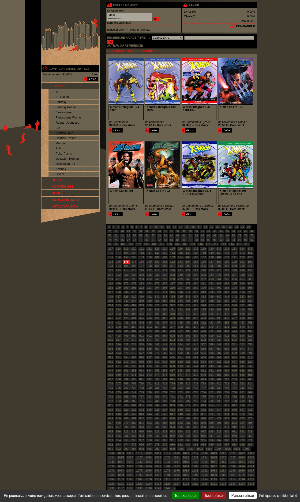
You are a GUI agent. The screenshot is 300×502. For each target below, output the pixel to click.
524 (172, 340)
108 (185, 244)
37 (177, 231)
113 (223, 244)
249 (250, 275)
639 (180, 366)
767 (141, 396)
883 (157, 422)
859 (118, 418)
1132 (223, 483)
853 (219, 414)
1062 (167, 466)
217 (149, 270)
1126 (167, 483)
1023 (251, 453)
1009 (121, 453)
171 (234, 257)
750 (157, 392)
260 (188, 279)
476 (242, 327)
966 (211, 440)
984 (203, 444)
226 (219, 270)
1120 (111, 483)
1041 (121, 462)
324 (242, 292)
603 (195, 357)
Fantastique (63, 112)
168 (211, 257)
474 (226, 327)
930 (226, 431)
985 (211, 444)
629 (250, 361)
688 (118, 379)
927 (203, 431)
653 (141, 370)
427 (157, 318)
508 (195, 335)
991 (110, 448)
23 (236, 227)
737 (203, 388)
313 (157, 292)
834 (219, 409)
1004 (218, 448)
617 (157, 361)
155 (110, 257)
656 (164, 370)
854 (226, 414)
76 (122, 240)
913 (242, 427)
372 (172, 305)
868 (188, 418)
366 (126, 305)
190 (234, 261)
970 (242, 440)
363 (250, 301)
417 (226, 314)
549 (219, 344)
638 (172, 366)
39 (190, 231)
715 (180, 383)
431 (188, 318)
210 (242, 266)
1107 (139, 479)
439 (250, 318)
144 (172, 253)
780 (242, 396)
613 (126, 361)
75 (115, 240)
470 (195, 327)
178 (141, 261)
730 (149, 388)
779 (234, 396)
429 (172, 318)
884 (164, 422)
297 (180, 287)
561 (164, 349)
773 (188, 396)
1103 (251, 475)
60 (171, 235)
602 (188, 357)
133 (234, 248)
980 (172, 444)
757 (211, 392)
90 (208, 240)
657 (172, 370)
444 (141, 322)
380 (234, 305)
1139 (139, 488)
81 (153, 240)
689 (126, 379)
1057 (121, 466)
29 (128, 231)
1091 (139, 475)
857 (250, 414)
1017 (195, 453)
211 (250, 266)
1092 (149, 475)
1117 (232, 479)
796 (219, 401)
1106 (130, 479)
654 (149, 370)
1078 (167, 470)
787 (149, 401)
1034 (204, 457)
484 (157, 331)
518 (126, 340)
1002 (200, 448)
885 (172, 422)
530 (219, 340)
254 (141, 279)
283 (219, 283)
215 (133, 270)
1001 (190, 448)
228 (234, 270)
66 (208, 235)
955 (126, 440)
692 (149, 379)
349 (141, 301)
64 (196, 235)
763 (110, 396)
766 (133, 396)
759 (226, 392)
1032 (186, 457)
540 (149, 344)
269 (110, 283)
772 (180, 396)
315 (172, 292)
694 (164, 379)
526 (188, 340)
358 (211, 301)
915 (110, 431)
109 (192, 244)
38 (183, 231)
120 (133, 248)
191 (242, 261)
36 (171, 231)
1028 (149, 457)
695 (172, 379)
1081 (195, 470)
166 (195, 257)
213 (118, 270)
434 (211, 318)
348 (133, 301)
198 (149, 266)
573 (110, 353)
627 (234, 361)
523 (164, 340)
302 (219, 287)
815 (219, 405)
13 (174, 227)
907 (195, 427)
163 (172, 257)
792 (188, 401)
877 (110, 422)
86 (183, 240)
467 (172, 327)
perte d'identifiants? (119, 22)
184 (188, 261)
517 (118, 340)
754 (188, 392)
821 (118, 409)
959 (157, 440)
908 (203, 427)
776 (211, 396)
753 (180, 392)
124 (164, 248)
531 (226, 340)
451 (195, 322)
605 (211, 357)
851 (203, 414)
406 (141, 314)
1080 (186, 470)
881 (141, 422)
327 (118, 296)
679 (195, 374)
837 (242, 409)
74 (109, 240)
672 (141, 374)
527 (195, 340)
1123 (139, 483)
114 (231, 244)
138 (126, 253)
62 (183, 235)
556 (126, 349)
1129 (195, 483)
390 (164, 309)
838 (250, 409)
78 (134, 240)
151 (226, 253)
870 (203, 418)
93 (227, 240)
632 (126, 366)
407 (149, 314)
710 (141, 383)
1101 (232, 475)
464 (149, 327)
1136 (111, 488)
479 (118, 331)
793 (195, 401)
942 (172, 436)
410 (172, 314)
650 (118, 370)
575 (126, 353)
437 (234, 318)
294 (157, 287)
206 (211, 266)
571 (242, 349)
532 (234, 340)
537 (126, 344)
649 (110, 370)
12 (168, 227)
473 (219, 327)
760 (234, 392)
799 (242, 401)
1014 (167, 453)
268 (250, 279)
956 (133, 440)
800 (250, 401)
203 (188, 266)
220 (172, 270)
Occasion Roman (67, 158)
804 (133, 405)
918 (133, 431)
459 (110, 327)
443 (133, 322)
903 (164, 427)
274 (149, 283)
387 (141, 309)
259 (180, 279)
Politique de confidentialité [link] (278, 496)
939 (149, 436)
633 (133, 366)
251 (118, 279)
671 (133, 374)
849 (188, 414)
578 (149, 353)
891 (219, 422)
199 (157, 266)
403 (118, 314)
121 (141, 248)
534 (250, 340)
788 (157, 401)
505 (172, 335)
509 (203, 335)
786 (141, 401)
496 (250, 331)
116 (246, 244)
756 (203, 392)
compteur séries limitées (69, 68)
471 (203, 327)
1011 (139, 453)
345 (110, 301)
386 (133, 309)
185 (195, 261)
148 (203, 253)
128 (195, 248)
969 (234, 440)
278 (180, 283)
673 (149, 374)
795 (211, 401)
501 (141, 335)
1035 (214, 457)
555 (118, 349)
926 (195, 431)
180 (157, 261)
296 (172, 287)
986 (219, 444)
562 (172, 349)
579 (157, 353)
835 (226, 409)
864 (157, 418)
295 (164, 287)
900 (141, 427)
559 (149, 349)
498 (118, 335)
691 (141, 379)
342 (234, 296)
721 (226, 383)
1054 (242, 462)
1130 (204, 483)
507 (188, 335)
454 (219, 322)
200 (164, 266)
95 (239, 240)
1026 (130, 457)
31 (140, 231)
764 (118, 396)
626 (226, 361)
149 (211, 253)
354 (180, 301)
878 (118, 422)
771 (172, 396)
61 (177, 235)
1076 (149, 470)
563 (180, 349)
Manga (60, 143)
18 (205, 227)
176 (126, 261)
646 (234, 366)
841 (126, 414)
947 (211, 436)
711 (149, 383)
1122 (130, 483)
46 (233, 231)
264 (219, 279)
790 (172, 401)
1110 (167, 479)
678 (188, 374)
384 (118, 309)
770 (164, 396)
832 (203, 409)
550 (226, 344)
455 (226, 322)
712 (157, 383)
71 (239, 235)
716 (188, 383)
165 (188, 257)
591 (250, 353)
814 (211, 405)
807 (157, 405)
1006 (237, 448)
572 (250, 349)
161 (157, 257)
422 (118, 318)
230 (250, 270)
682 (219, 374)
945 (195, 436)
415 (211, 314)
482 (141, 331)
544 (180, 344)
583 (188, 353)
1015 (176, 453)
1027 (139, 457)
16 (193, 227)
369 (149, 305)
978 (157, 444)
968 (226, 440)
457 (242, 322)
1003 (209, 448)
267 (242, 279)
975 (133, 444)
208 (226, 266)
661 (203, 370)
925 (188, 431)
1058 (130, 466)
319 (203, 292)
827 (164, 409)
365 (118, 305)
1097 (195, 475)
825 (149, 409)
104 (154, 244)
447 (164, 322)
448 (172, 322)
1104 (111, 479)
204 (195, 266)
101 (130, 244)
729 (141, 388)
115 (239, 244)
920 (149, 431)
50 (109, 235)
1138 (130, 488)
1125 (158, 483)
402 (110, 314)
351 (157, 301)
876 (250, 418)
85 (177, 240)
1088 (111, 475)
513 (234, 335)
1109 (158, 479)
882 (149, 422)
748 (141, 392)
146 (188, 253)
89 (202, 240)
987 (226, 444)
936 (126, 436)
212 (110, 270)
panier (194, 5)
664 (226, 370)
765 (126, 396)
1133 (232, 483)
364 (110, 305)
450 (188, 322)
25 (248, 227)
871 (211, 418)
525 (180, 340)
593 (118, 357)
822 (126, 409)
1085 (232, 470)
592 (110, 357)
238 (164, 275)
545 (188, 344)
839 (110, 414)
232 (118, 275)
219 (164, 270)
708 (126, 383)
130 (211, 248)
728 (133, 388)
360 (226, 301)
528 (203, 340)
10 (156, 227)
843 (141, 414)
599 (164, 357)
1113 (195, 479)
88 (196, 240)
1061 (158, 466)
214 (126, 270)
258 (172, 279)
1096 (186, 475)
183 (180, 261)
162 (164, 257)
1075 (139, 470)
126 (180, 248)
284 (226, 283)
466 (164, 327)
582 (180, 353)
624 (211, 361)
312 (149, 292)
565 (195, 349)
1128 (186, 483)
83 (165, 240)
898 (126, 427)
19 (211, 227)
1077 (158, 470)
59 (165, 235)
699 (203, 379)
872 (219, 418)
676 (172, 374)
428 (164, 318)
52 (122, 235)
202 (180, 266)
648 (250, 366)
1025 (121, 457)
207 (219, 266)
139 (133, 253)
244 (211, 275)
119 (126, 248)
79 (140, 240)
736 (195, 388)
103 (146, 244)
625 (219, 361)
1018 (204, 453)
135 (250, 248)
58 (159, 235)
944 (188, 436)
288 (110, 287)
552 (242, 344)
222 (188, 270)
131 (219, 248)
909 (211, 427)
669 (118, 374)
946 (203, 436)
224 (203, 270)
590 (242, 353)
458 (250, 322)
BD (58, 127)
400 (242, 309)
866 (172, 418)
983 (195, 444)
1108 (149, 479)
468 (180, 327)
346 (118, 301)
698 (195, 379)
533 (242, 340)
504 (164, 335)
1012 (149, 453)
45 (227, 231)
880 (133, 422)
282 (211, 283)
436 (226, 318)
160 (149, 257)
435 (219, 318)
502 (149, 335)
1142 (167, 488)
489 (195, 331)
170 (226, 257)
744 (110, 392)
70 (233, 235)
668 (110, 374)
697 (188, 379)
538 (133, 344)
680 (203, 374)
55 (140, 235)
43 (214, 231)
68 (220, 235)
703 (234, 379)
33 (153, 231)
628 (242, 361)
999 (172, 448)
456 (234, 322)
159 (141, 257)
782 (110, 401)
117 (110, 248)
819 (250, 405)
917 (126, 431)
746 (126, 392)
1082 (204, 470)
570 (234, 349)
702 (226, 379)
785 (133, 401)
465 (157, 327)
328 (126, 296)
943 (180, 436)
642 (203, 366)
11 (162, 227)
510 (211, 335)
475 (234, 327)
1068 (223, 466)
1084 (223, 470)
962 (180, 440)
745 (118, 392)
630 (110, 366)
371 (164, 305)
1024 (111, 457)
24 (242, 227)
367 (133, 305)
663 (219, 370)
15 (186, 227)
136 (110, 253)
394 (195, 309)
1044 (149, 462)
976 (141, 444)
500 (133, 335)
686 (250, 374)
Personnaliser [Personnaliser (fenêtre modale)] (242, 496)
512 (226, 335)
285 (234, 283)
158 (133, 257)
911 (226, 427)
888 (195, 422)
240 (180, 275)
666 (242, 370)
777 (219, 396)
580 (164, 353)
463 (141, 327)
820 (110, 409)
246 (226, 275)
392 (180, 309)
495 (242, 331)
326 (110, 296)
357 (203, 301)
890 (211, 422)
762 (250, 392)
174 (110, 261)
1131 (214, 483)
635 (149, 366)
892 (226, 422)
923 (172, 431)
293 (149, 287)
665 (234, 370)
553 (250, 344)
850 (195, 414)
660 (195, 370)
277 (172, 283)
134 (242, 248)
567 (211, 349)
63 (190, 235)
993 (126, 448)
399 (234, 309)
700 (211, 379)
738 (211, 388)
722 (234, 383)
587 (219, 353)
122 (149, 248)
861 (133, 418)
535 (110, 344)
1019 (214, 453)
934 (110, 436)
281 (203, 283)
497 (110, 335)
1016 (186, 453)
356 (195, 301)
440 (110, 322)
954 (118, 440)
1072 (111, 470)
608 (234, 357)
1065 (195, 466)
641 (195, 366)
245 (219, 275)
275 (157, 283)
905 (180, 427)
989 (242, 444)
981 (180, 444)
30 (134, 231)
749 (149, 392)
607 (226, 357)
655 (157, 370)
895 (250, 422)
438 (242, 318)
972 (110, 444)
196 (133, 266)
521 (149, 340)
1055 (251, 462)
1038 (242, 457)
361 (234, 301)
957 (141, 440)
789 (164, 401)
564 (188, 349)
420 (250, 314)
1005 (228, 448)
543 (172, 344)
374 (188, 305)
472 (211, 327)
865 (164, 418)
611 (110, 361)
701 (219, 379)
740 (226, 388)
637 (164, 366)
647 (242, 366)
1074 (130, 470)
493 (226, 331)
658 (180, 370)
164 (180, 257)
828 (172, 409)
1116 (223, 479)
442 (126, 322)
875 (242, 418)
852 (211, 414)
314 (164, 292)
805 (141, 405)
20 (217, 227)
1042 (130, 462)
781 (250, 396)
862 (141, 418)
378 (219, 305)
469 (188, 327)
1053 (232, 462)
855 (234, 414)
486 (172, 331)
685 (242, 374)
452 (203, 322)
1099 (214, 475)
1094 (167, 475)
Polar (59, 148)
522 (157, 340)
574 (118, 353)
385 (126, 309)
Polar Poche (64, 153)
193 (110, 266)
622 (195, 361)
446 (157, 322)
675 (164, 374)
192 (250, 261)
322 (226, 292)
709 (133, 383)
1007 (246, 448)
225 (211, 270)
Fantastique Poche (68, 117)
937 (133, 436)
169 (219, 257)
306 (250, 287)
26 (109, 231)
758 (219, 392)
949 (226, 436)
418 (234, 314)
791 (180, 401)
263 (211, 279)
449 (180, 322)
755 (195, 392)
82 (159, 240)
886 (180, 422)
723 (242, 383)
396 (211, 309)
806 (149, 405)
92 (220, 240)
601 (180, 357)
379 (226, 305)
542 (164, 344)
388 (149, 309)
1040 (111, 462)
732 (164, 388)
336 (188, 296)
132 (226, 248)
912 (234, 427)
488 (188, 331)
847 (172, 414)
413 (195, 314)
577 (141, 353)
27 (115, 231)
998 (164, 448)
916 (118, 431)
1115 (214, 479)
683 (226, 374)
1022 (242, 453)
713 (164, 383)
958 (149, 440)
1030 (167, 457)
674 (157, 374)
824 (141, 409)
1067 (214, 466)
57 (153, 235)
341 (226, 296)
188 (219, 261)
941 (164, 436)
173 (250, 257)
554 (110, 349)
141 (149, 253)
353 (172, 301)
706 (110, 383)
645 (226, 366)
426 (149, 318)
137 (118, 253)
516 (110, 340)
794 (203, 401)
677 (180, 374)
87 (190, 240)
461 (126, 327)
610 (250, 357)
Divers (60, 174)
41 (202, 231)
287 (250, 283)
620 (180, 361)
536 (118, 344)
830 (188, 409)
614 (133, 361)
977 (149, 444)
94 (233, 240)
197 (141, 266)
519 (133, 340)
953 (110, 440)
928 (211, 431)
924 (180, 431)
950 (234, 436)
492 (219, 331)
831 (195, 409)
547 (203, 344)
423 (126, 318)
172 (242, 257)
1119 (251, 479)
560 (157, 349)
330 (141, 296)
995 (141, 448)
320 (211, 292)
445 (149, 322)
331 (149, 296)
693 (157, 379)
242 (195, 275)
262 (203, 279)
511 (219, 335)
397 (219, 309)
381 (242, 305)
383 (110, 309)
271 (126, 283)
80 (146, 240)
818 (242, 405)
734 (180, 388)
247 (234, 275)
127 (188, 248)
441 (118, 322)
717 (195, 383)
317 (188, 292)
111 (208, 244)
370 (157, 305)
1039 (251, 457)
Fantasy (61, 102)
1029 (158, 457)
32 (146, 231)
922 (164, 431)
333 (164, 296)
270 (118, 283)
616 (149, 361)
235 (141, 275)
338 (203, 296)
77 (128, 240)
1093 (158, 475)
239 (172, 275)
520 (141, 340)
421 (110, 318)
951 (242, 436)
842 (133, 414)
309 (126, 292)
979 (164, 444)
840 (118, 414)
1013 (158, 453)
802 (118, 405)
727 (126, 388)
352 (164, 301)
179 (149, 261)
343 (242, 296)
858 (110, 418)
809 (172, 405)
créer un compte (140, 29)
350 (149, 301)
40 (196, 231)
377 (211, 305)
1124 (149, 483)
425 (141, 318)
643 (211, 366)
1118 (242, 479)
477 (250, 327)
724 (250, 383)
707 (118, 383)
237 (157, 275)
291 (133, 287)
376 (203, 305)
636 (157, 366)
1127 (176, 483)
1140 (149, 488)
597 (149, 357)
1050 (204, 462)
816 (226, 405)
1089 (121, 475)
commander (245, 26)
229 (242, 270)
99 (115, 244)
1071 (251, 466)
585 (203, 353)
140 (141, 253)
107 (177, 244)
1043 (139, 462)
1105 (121, 479)
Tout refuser (214, 496)
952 (250, 436)
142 (157, 253)
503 (157, 335)
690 (133, 379)
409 (164, 314)
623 (203, 361)
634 (141, 366)
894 (242, 422)
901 (149, 427)
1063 (176, 466)
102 (138, 244)
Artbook (61, 169)
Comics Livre (64, 133)
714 (172, 383)
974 (126, 444)
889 (203, 422)
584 (195, 353)
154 (250, 253)
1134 (242, 483)
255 (149, 279)
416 (219, 314)
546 (195, 344)
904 (172, 427)
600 (172, 357)
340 (219, 296)
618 (164, 361)
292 (141, 287)
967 (219, 440)
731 (157, 388)
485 (164, 331)
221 (180, 270)
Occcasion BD (65, 164)
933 (250, 431)
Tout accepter (185, 496)
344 (250, 296)
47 (239, 231)
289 (118, 287)
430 (180, 318)
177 (133, 261)
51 (115, 235)
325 (250, 292)
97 (251, 240)
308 (118, 292)
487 (180, 331)
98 (109, 244)
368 (141, 305)
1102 (242, 475)
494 (234, 331)
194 (118, 266)
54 (134, 235)
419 (242, 314)
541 (157, 344)
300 (203, 287)
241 (188, 275)
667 (250, 370)
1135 (251, 483)
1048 (186, 462)
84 (171, 240)
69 (227, 235)
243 (203, 275)
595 (133, 357)
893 (234, 422)
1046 (167, 462)
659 (188, 370)
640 (188, 366)
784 (126, 401)
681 (211, 374)
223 (195, 270)
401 (250, 309)
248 (242, 275)
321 (219, 292)
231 (110, 275)
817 (234, 405)
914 (250, 427)
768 (149, 396)
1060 (149, 466)
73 (251, 235)
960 (164, 440)
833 (211, 409)
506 (180, 335)
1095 (176, 475)
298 (188, 287)
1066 (204, 466)
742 (242, 388)
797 (226, 401)
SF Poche (62, 97)
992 (118, 448)
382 (250, 305)
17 (199, 227)
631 (118, 366)
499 (126, 335)
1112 (186, 479)
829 (180, 409)
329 (133, 296)
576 (133, 353)
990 (250, 444)
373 (180, 305)
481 (133, 331)
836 (234, 409)
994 (133, 448)
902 (157, 427)
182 (172, 261)
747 (133, 392)
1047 (176, 462)
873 (226, 418)
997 (157, 448)
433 (203, 318)
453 (211, 322)
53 (128, 235)
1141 (158, 488)
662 (211, 370)
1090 (130, 475)
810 (180, 405)
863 (149, 418)
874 (234, 418)
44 (220, 231)
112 (216, 244)
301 (211, 287)
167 (203, 257)
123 (157, 248)
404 (126, 314)
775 (203, 396)
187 (211, 261)
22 (230, 227)
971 (250, 440)
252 (126, 279)
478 (110, 331)
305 (242, 287)
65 (202, 235)
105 (161, 244)
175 (118, 261)
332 (157, 296)
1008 (111, 453)
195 (126, 266)
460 (118, 327)
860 (126, 418)
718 (203, 383)
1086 (242, 470)
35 (165, 231)
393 (188, 309)
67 (214, 235)
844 (149, 414)
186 (203, 261)
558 (141, 349)
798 (234, 401)
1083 (214, 470)
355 (188, 301)
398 (226, 309)
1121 (121, 483)
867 (180, 418)
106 (169, 244)
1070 (242, 466)
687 (110, 379)
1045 (158, 462)
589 (234, 353)
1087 (251, 470)
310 (133, 292)
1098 (204, 475)
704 (242, 379)
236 (149, 275)
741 (234, 388)
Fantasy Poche (66, 107)
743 (250, 388)
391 (172, 309)
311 (141, 292)
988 (234, 444)
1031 (176, 457)
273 (141, 283)
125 (172, 248)
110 (200, 244)
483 (149, 331)
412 (188, 314)
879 (126, 422)
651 (126, 370)
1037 (232, 457)
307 (110, 292)
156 (118, 257)
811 (188, 405)
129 (203, 248)
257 (164, 279)
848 (180, 414)
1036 (223, 457)
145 (180, 253)
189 (226, 261)
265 (226, 279)
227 (226, 270)
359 (219, 301)
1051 (214, 462)
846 (164, 414)
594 (126, 357)
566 (203, 349)
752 (172, 392)
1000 (181, 448)
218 (157, 270)
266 (234, 279)
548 (211, 344)
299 (195, 287)
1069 (232, 466)
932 (242, 431)
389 (157, 309)
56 (146, 235)
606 (219, 357)
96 (245, 240)
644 (219, 366)
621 (188, 361)
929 (219, 431)
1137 (121, 488)
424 (133, 318)
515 (250, 335)
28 (122, 231)
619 (172, 361)
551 (234, 344)
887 (188, 422)
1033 (195, 457)
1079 (176, 470)
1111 (176, 479)
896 (110, 427)
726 (118, 388)
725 (110, 388)
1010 (130, 453)
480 (126, 331)
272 (133, 283)
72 (245, 235)
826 (157, 409)
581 (172, 353)
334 (172, 296)
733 (172, 388)
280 (195, 283)
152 (234, 253)
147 (195, 253)
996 (149, 448)
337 (195, 296)
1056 (111, 466)
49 (251, 231)
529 (211, 340)
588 (226, 353)
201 (172, 266)
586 (211, 353)
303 (226, 287)
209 (234, 266)
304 (234, 287)
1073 (121, 470)
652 (133, 370)
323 (234, 292)
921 (157, 431)
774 (195, 396)
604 (203, 357)
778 (226, 396)
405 (133, 314)
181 (164, 261)
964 (195, 440)
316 (180, 292)
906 (188, 427)
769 (157, 396)
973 (118, 444)
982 (188, 444)
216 (141, 270)
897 (118, 427)
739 (219, 388)
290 (126, 287)
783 (118, 401)
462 (133, 327)
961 (172, 440)
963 (188, 440)
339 (211, 296)
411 (180, 314)
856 (242, 414)
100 (123, 244)
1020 (223, 453)
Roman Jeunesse (67, 122)
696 (180, 379)
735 (188, 388)
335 (180, 296)
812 (195, 405)
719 (211, 383)
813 (203, 405)
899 (133, 427)
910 (219, 427)
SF (58, 91)
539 (141, 344)
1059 (139, 466)
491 (211, 331)
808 (164, 405)
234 (133, 275)
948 (219, 436)
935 (118, 436)
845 (157, 414)
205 (203, 266)
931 (234, 431)
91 (214, 240)
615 (141, 361)
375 (195, 305)
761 (242, 392)
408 (157, 314)
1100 (223, 475)
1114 (204, 479)
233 (126, 275)
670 (126, 374)
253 (133, 279)
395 (203, 309)
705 (250, 379)
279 (188, 283)
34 (159, 231)
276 (164, 283)
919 (141, 431)
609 (242, 357)
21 (223, 227)
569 (226, 349)
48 (245, 231)
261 (195, 279)
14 (180, 227)
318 (195, 292)
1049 (195, 462)
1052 (223, 462)
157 (126, 257)
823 (133, 409)
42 (208, 231)
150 (219, 253)
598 (157, 357)
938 (141, 436)
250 (110, 279)
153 (242, 253)
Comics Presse (66, 138)
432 (195, 318)
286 (242, 283)
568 (219, 349)
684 (234, 374)
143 (164, 253)
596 (141, 357)
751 (164, 392)
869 (195, 418)
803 (126, 405)
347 (126, 301)
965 (203, 440)
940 (157, 436)
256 (157, 279)
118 (118, 248)
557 (133, 349)
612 (118, 361)
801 (110, 405)
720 (219, 383)
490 (203, 331)
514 (242, 335)
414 (203, 314)
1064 (186, 466)
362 (242, 301)
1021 (232, 453)
